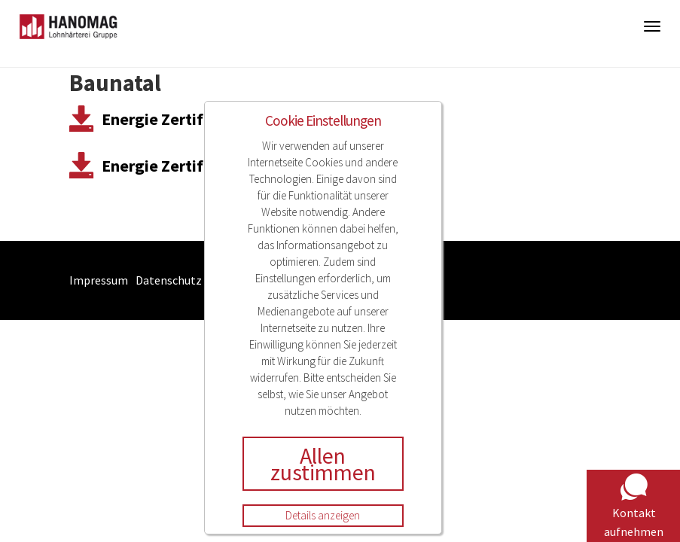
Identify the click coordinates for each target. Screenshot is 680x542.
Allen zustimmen (323, 463)
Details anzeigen (322, 515)
